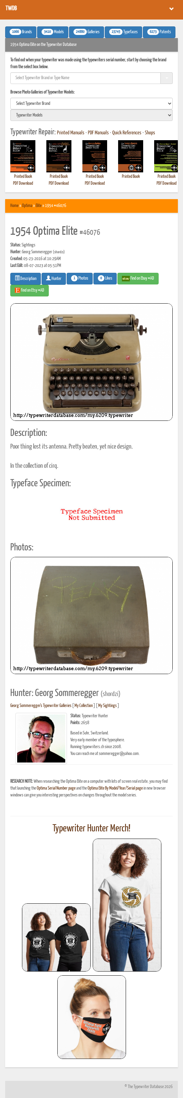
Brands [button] (21, 32)
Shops (150, 133)
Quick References (126, 133)
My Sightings (107, 706)
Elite (39, 206)
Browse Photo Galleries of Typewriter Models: (42, 92)
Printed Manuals (70, 133)
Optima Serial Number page (56, 788)
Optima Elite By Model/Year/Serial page (115, 788)
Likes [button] (105, 278)
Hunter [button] (53, 278)
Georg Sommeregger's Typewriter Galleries (40, 706)
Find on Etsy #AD (29, 290)
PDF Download (23, 183)
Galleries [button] (86, 32)
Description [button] (25, 278)
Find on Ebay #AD (138, 278)
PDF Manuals (98, 133)
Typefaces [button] (123, 32)
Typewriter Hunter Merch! (91, 828)
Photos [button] (79, 278)
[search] (91, 103)
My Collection (84, 706)
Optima (27, 206)
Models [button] (53, 32)
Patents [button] (159, 32)
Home (14, 206)
